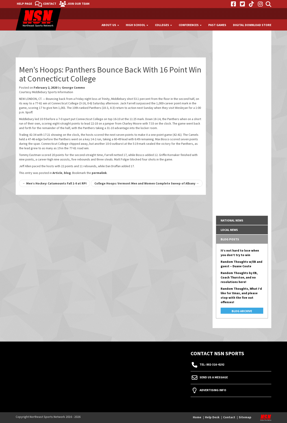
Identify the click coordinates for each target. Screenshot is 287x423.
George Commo (73, 87)
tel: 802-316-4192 (212, 365)
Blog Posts (230, 239)
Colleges (163, 25)
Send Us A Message (214, 377)
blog (67, 173)
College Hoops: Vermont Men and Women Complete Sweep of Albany (146, 183)
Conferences (190, 25)
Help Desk (212, 417)
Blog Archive (242, 311)
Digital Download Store (252, 25)
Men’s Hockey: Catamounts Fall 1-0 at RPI (54, 183)
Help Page (24, 4)
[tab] (242, 220)
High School (137, 25)
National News (232, 220)
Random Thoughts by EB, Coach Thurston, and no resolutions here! (239, 277)
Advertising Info (213, 390)
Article (57, 173)
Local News (229, 230)
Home (197, 417)
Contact (49, 4)
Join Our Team (78, 4)
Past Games (217, 25)
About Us (110, 25)
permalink (99, 173)
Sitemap (245, 417)
